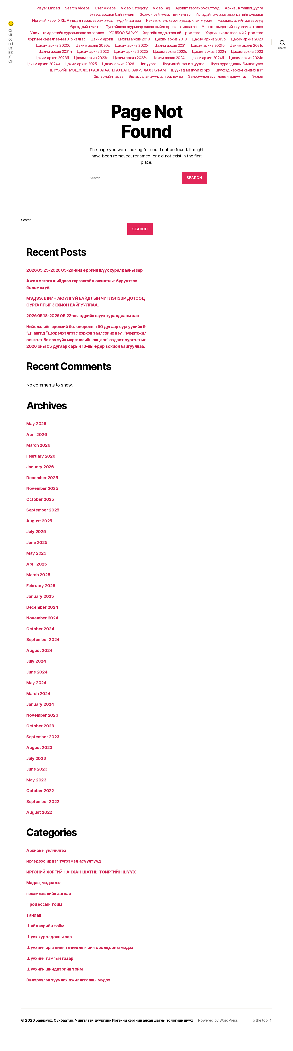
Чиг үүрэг (147, 64)
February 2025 (41, 598)
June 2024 (37, 685)
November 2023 (43, 728)
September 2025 (44, 523)
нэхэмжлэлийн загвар (50, 906)
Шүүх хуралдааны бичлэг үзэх (236, 64)
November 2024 (43, 631)
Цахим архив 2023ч (130, 58)
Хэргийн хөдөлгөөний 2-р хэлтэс (234, 33)
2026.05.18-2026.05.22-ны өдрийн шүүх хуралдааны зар (85, 322)
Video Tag (161, 8)
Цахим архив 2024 (169, 58)
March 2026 (38, 458)
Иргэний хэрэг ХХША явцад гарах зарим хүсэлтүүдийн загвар (86, 20)
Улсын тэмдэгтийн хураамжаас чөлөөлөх (67, 33)
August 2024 (40, 663)
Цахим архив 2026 (118, 64)
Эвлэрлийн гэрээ (109, 76)
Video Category (134, 8)
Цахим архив (102, 39)
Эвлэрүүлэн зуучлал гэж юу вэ (156, 76)
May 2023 (36, 793)
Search (26, 220)
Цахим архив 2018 (134, 39)
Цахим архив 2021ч (55, 51)
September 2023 (44, 750)
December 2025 (43, 490)
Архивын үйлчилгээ (47, 863)
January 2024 (40, 717)
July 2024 (36, 674)
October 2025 (40, 512)
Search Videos (77, 8)
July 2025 (36, 544)
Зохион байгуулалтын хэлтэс (165, 14)
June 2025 (37, 555)
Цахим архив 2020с (93, 45)
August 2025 (40, 534)
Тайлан (34, 928)
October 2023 (40, 739)
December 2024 (43, 620)
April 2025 (37, 577)
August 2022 (40, 825)
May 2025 (36, 566)
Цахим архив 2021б (208, 45)
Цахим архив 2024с (246, 58)
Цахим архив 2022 (93, 51)
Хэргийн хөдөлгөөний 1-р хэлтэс (171, 33)
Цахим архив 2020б (53, 45)
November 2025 (43, 501)
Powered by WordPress (46, 1039)
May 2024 (36, 695)
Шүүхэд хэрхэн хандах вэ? (239, 70)
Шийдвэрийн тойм (46, 939)
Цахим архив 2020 (247, 39)
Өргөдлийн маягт (85, 27)
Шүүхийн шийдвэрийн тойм (56, 982)
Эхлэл (257, 76)
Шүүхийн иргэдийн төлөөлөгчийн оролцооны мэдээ (83, 960)
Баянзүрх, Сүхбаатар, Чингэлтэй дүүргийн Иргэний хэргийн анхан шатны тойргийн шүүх (118, 1033)
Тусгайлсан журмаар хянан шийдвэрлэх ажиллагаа (151, 27)
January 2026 (40, 480)
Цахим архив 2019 (171, 39)
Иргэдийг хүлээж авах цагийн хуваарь (229, 14)
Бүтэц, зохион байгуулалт (112, 14)
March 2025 (38, 587)
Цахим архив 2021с (246, 45)
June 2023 (37, 782)
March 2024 (38, 706)
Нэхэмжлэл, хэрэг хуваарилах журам (179, 20)
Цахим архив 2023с (91, 58)
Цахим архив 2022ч (209, 51)
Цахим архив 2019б (209, 39)
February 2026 (41, 469)
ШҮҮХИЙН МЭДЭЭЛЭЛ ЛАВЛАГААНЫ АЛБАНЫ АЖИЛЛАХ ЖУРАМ (108, 70)
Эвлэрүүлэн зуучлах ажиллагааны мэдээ (70, 993)
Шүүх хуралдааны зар (50, 949)
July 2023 (36, 771)
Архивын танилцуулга (244, 8)
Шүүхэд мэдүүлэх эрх (190, 70)
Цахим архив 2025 (81, 64)
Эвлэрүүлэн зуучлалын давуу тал (217, 76)
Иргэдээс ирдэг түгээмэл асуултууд (65, 874)
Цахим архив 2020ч (132, 45)
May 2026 (36, 436)
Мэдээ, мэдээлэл (45, 895)
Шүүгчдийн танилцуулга (183, 64)
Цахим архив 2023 (247, 51)
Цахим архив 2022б (131, 51)
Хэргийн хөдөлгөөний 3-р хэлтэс (56, 39)
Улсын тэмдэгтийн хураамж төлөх (232, 27)
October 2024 (41, 642)
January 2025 (40, 609)
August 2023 (40, 760)
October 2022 (40, 803)
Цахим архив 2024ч (43, 64)
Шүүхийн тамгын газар (51, 971)
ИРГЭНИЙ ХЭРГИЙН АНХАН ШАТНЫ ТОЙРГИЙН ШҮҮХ (84, 885)
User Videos (105, 8)
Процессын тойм (45, 917)
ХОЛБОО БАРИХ (123, 33)
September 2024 (44, 652)
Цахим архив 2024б (207, 58)
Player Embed (48, 8)
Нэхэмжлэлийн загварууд (240, 20)
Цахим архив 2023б (52, 58)
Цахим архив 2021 (170, 45)
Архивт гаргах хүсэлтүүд (197, 8)
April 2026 (37, 447)
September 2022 (44, 814)
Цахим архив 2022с (170, 51)
